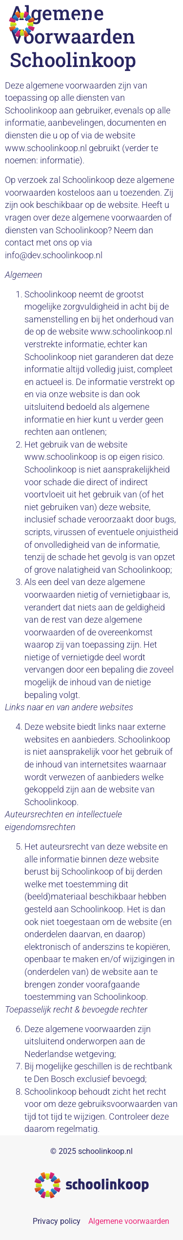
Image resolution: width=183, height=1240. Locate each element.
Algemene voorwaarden (128, 1221)
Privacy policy (57, 1221)
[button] (162, 24)
